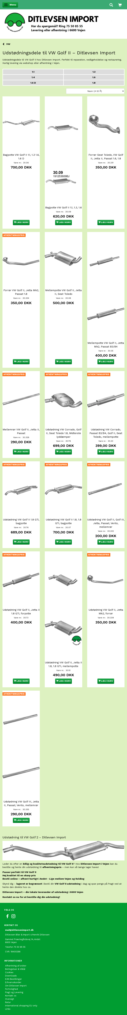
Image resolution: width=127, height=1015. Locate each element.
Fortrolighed (11, 989)
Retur (8, 1002)
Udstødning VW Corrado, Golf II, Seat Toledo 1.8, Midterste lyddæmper (63, 433)
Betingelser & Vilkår (15, 969)
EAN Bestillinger (13, 979)
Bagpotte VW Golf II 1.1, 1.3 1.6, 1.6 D (21, 156)
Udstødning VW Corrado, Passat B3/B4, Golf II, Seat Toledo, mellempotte (106, 433)
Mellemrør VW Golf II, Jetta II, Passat (21, 431)
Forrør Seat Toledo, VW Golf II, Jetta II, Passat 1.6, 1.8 (106, 156)
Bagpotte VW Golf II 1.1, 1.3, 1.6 (63, 207)
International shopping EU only (21, 1005)
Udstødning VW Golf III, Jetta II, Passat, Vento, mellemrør (21, 803)
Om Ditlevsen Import (16, 985)
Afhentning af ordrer (15, 965)
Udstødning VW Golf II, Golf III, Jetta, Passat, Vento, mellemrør (106, 523)
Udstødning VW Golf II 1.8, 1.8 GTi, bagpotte (63, 521)
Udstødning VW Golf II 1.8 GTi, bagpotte (21, 521)
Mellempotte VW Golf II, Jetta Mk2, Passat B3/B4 (106, 344)
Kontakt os (10, 995)
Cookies (9, 972)
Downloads (11, 975)
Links (7, 1009)
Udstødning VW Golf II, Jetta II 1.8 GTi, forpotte (21, 611)
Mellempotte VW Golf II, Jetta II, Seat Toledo (63, 292)
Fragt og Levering (14, 992)
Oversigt (9, 999)
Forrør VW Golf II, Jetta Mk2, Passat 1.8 (21, 292)
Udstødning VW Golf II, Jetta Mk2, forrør (106, 611)
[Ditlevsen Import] (63, 21)
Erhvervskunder (13, 982)
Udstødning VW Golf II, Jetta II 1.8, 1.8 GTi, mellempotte (63, 664)
